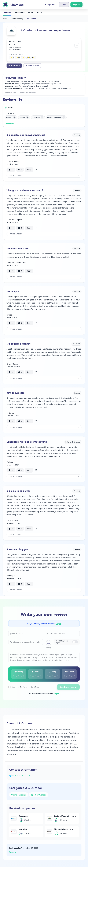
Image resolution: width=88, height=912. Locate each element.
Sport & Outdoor (38, 795)
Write (30, 12)
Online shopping (17, 18)
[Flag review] (36, 169)
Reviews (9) (20, 12)
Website (12, 852)
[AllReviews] (13, 4)
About (39, 12)
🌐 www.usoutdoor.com (19, 775)
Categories (50, 4)
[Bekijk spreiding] (76, 45)
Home (5, 18)
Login (58, 623)
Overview (7, 12)
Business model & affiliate (27, 93)
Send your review (68, 687)
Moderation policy (10, 93)
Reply (29, 169)
